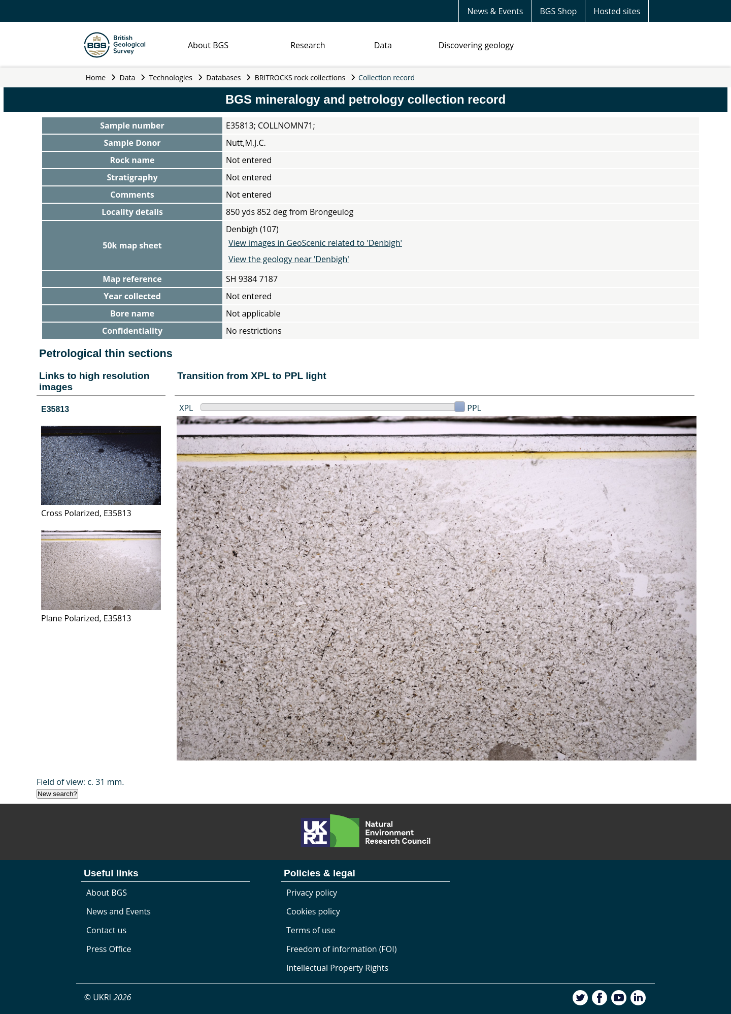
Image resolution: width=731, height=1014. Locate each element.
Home (96, 77)
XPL (186, 408)
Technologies (171, 77)
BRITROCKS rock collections (300, 77)
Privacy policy (311, 892)
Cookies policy (313, 911)
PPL (474, 408)
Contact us (106, 930)
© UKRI (107, 997)
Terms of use (311, 930)
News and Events (118, 911)
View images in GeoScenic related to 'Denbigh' (315, 242)
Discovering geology (476, 45)
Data (383, 45)
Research (307, 45)
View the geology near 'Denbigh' (288, 259)
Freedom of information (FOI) (341, 949)
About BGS (208, 45)
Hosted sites (616, 11)
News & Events (495, 11)
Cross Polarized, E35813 (86, 513)
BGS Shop (558, 11)
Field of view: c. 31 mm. (80, 781)
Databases (223, 77)
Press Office (108, 949)
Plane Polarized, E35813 (86, 618)
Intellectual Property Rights (337, 967)
